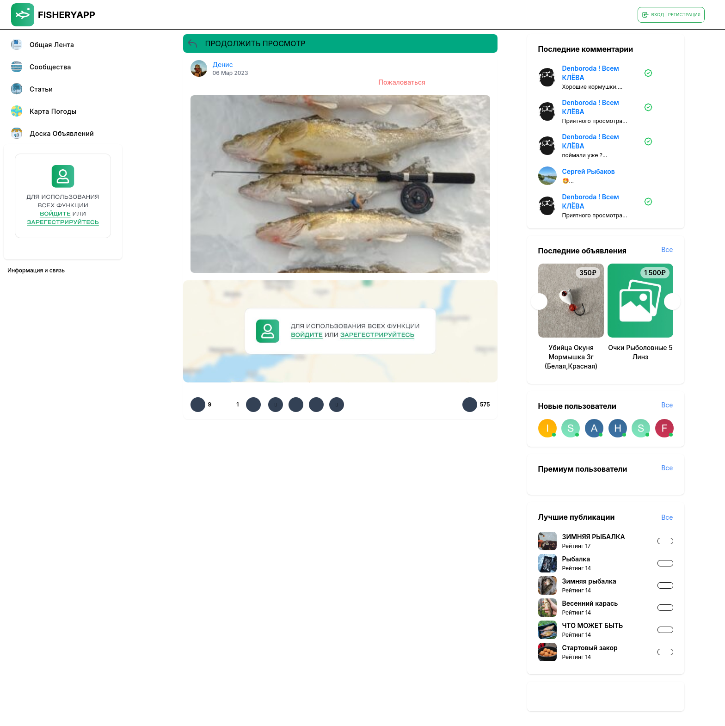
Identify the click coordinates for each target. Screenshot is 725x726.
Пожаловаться (402, 82)
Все (667, 249)
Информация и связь (36, 270)
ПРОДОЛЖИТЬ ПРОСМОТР (246, 43)
